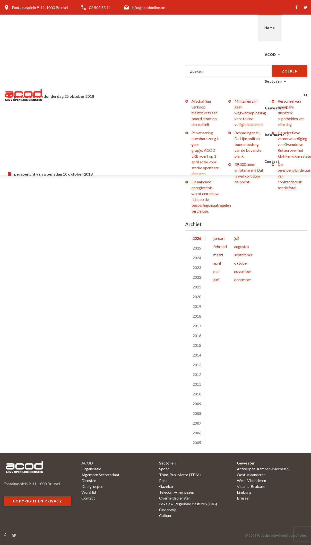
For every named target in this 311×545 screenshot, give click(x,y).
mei (216, 271)
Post (163, 480)
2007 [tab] (196, 423)
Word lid (88, 492)
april (217, 263)
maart (218, 254)
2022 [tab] (196, 277)
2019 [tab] (196, 306)
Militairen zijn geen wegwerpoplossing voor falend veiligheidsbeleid (250, 113)
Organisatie (91, 468)
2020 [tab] (196, 296)
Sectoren (171, 28)
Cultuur (165, 515)
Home (114, 28)
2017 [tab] (196, 325)
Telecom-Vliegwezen (176, 492)
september (243, 254)
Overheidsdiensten (174, 498)
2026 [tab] (196, 238)
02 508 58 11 (100, 7)
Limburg (244, 492)
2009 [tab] (196, 403)
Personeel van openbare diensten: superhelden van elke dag (291, 113)
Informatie (247, 28)
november (242, 271)
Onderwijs (167, 509)
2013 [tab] (196, 364)
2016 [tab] (196, 335)
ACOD (138, 28)
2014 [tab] (196, 355)
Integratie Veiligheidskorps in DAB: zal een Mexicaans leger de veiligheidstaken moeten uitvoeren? (89, 122)
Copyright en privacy (37, 501)
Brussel (243, 498)
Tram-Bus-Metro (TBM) (180, 474)
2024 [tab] (196, 257)
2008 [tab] (196, 413)
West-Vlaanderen (251, 480)
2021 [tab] (196, 287)
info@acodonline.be (148, 7)
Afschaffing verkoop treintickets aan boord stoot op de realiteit (204, 113)
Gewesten (208, 28)
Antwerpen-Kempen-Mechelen (263, 468)
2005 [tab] (196, 442)
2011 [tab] (196, 384)
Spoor (164, 468)
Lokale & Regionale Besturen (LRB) (188, 503)
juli (236, 238)
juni (216, 279)
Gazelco (166, 486)
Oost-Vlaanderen (251, 474)
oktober (241, 263)
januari (219, 238)
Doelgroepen (92, 486)
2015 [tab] (196, 345)
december (242, 279)
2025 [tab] (196, 248)
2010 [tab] (196, 394)
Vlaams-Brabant (251, 486)
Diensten (88, 480)
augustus (241, 246)
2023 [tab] (196, 267)
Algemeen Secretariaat (100, 474)
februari (220, 246)
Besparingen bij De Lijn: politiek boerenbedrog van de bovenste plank (247, 144)
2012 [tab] (196, 374)
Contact (282, 28)
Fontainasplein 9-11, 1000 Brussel (40, 7)
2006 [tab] (196, 432)
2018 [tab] (196, 316)
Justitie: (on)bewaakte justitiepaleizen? (82, 61)
